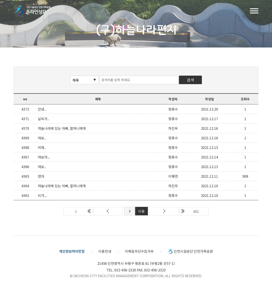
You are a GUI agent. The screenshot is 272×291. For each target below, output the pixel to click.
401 (196, 211)
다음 (164, 211)
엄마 (41, 176)
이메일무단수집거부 (139, 251)
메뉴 (254, 10)
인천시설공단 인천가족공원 (193, 251)
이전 (108, 211)
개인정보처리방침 (72, 251)
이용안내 (104, 251)
